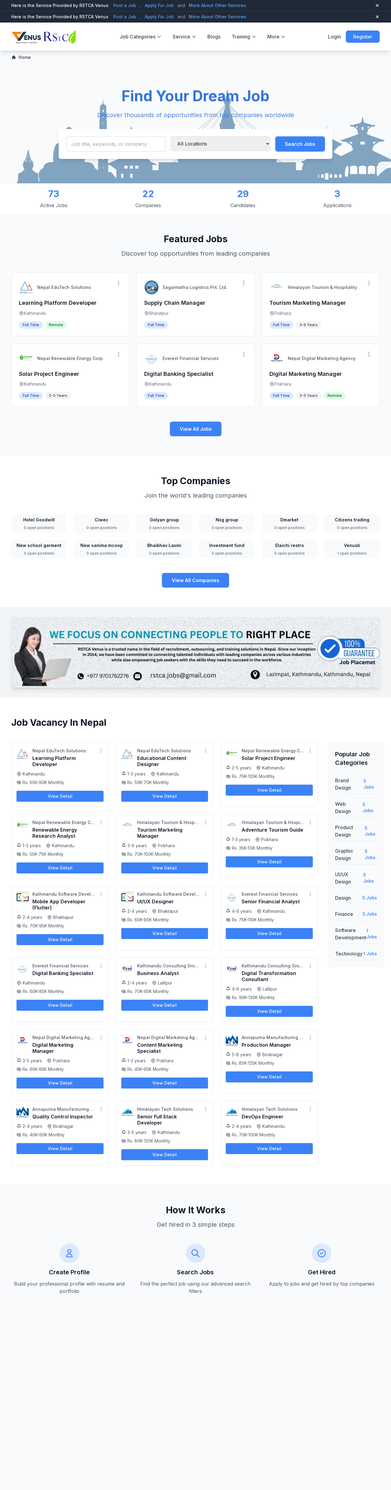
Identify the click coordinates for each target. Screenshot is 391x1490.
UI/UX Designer (155, 901)
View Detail (60, 796)
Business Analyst (158, 973)
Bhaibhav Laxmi (164, 545)
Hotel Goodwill (39, 519)
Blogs (214, 37)
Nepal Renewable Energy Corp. (70, 358)
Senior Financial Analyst (271, 901)
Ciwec (101, 519)
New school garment (38, 545)
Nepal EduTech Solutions (64, 287)
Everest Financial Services (191, 358)
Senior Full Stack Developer (157, 1120)
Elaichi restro (289, 545)
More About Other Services (217, 5)
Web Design (343, 807)
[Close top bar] (377, 5)
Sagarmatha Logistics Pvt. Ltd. (195, 287)
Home (21, 57)
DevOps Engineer (262, 1117)
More (276, 37)
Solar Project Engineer (49, 374)
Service (184, 37)
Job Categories (141, 37)
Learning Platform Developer (58, 303)
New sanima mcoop (101, 545)
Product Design (344, 831)
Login (334, 37)
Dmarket (289, 519)
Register (362, 37)
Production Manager (266, 1045)
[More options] (118, 283)
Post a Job (124, 5)
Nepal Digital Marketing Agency (322, 358)
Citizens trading (352, 519)
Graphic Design (344, 854)
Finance (344, 914)
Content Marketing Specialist (159, 1048)
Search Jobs (300, 144)
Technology (349, 954)
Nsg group (227, 519)
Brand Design (343, 784)
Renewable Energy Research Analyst (54, 833)
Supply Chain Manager (174, 303)
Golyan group (164, 519)
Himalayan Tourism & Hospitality (322, 287)
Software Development (350, 934)
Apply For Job (159, 5)
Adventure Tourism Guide (272, 830)
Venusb (352, 545)
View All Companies (195, 580)
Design (343, 898)
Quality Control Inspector (62, 1117)
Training (244, 37)
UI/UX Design (343, 878)
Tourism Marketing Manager (307, 303)
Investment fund (226, 545)
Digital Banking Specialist (179, 374)
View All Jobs (196, 429)
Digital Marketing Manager (305, 374)
